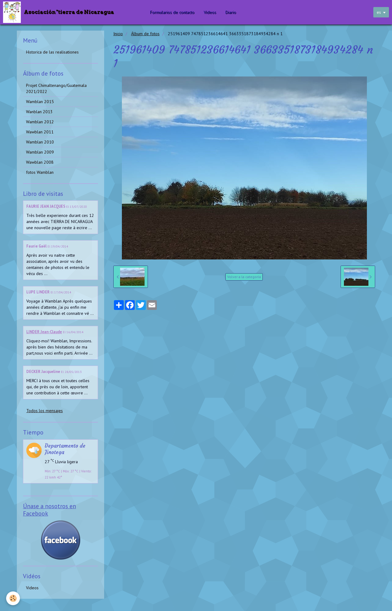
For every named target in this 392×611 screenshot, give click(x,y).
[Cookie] (13, 598)
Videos (210, 12)
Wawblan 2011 (40, 132)
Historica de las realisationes (52, 52)
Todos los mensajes (44, 410)
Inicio (118, 33)
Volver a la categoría (244, 276)
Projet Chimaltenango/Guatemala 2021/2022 (56, 88)
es (379, 12)
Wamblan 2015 (40, 101)
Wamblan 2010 (40, 142)
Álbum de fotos (145, 33)
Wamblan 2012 (40, 122)
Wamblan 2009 (40, 152)
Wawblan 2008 (40, 162)
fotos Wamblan (40, 172)
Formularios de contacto (172, 12)
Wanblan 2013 (39, 111)
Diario (230, 12)
